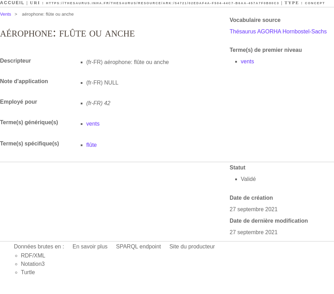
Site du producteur (192, 246)
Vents (5, 14)
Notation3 (33, 264)
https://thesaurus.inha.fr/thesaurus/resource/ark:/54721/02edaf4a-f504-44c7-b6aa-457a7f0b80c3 (162, 3)
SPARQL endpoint (138, 246)
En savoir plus (90, 246)
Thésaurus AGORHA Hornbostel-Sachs (278, 31)
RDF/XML (33, 256)
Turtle (28, 272)
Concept (315, 3)
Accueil (12, 2)
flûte (91, 145)
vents (247, 61)
